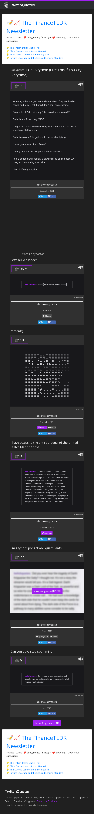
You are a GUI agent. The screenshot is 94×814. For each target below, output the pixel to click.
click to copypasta (47, 184)
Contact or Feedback (47, 801)
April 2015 (47, 310)
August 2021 (47, 631)
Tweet (42, 196)
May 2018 (47, 708)
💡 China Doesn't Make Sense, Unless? (26, 51)
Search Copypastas (55, 797)
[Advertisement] (47, 227)
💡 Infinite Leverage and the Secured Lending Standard (34, 57)
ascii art (79, 409)
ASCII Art (71, 797)
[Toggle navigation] (85, 5)
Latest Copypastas (14, 797)
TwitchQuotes (20, 5)
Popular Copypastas (34, 797)
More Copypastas (47, 723)
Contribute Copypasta (24, 801)
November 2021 (47, 422)
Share (51, 196)
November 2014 (47, 527)
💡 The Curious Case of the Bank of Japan (27, 54)
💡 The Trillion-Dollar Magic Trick (23, 47)
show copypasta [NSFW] (47, 591)
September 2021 (47, 191)
